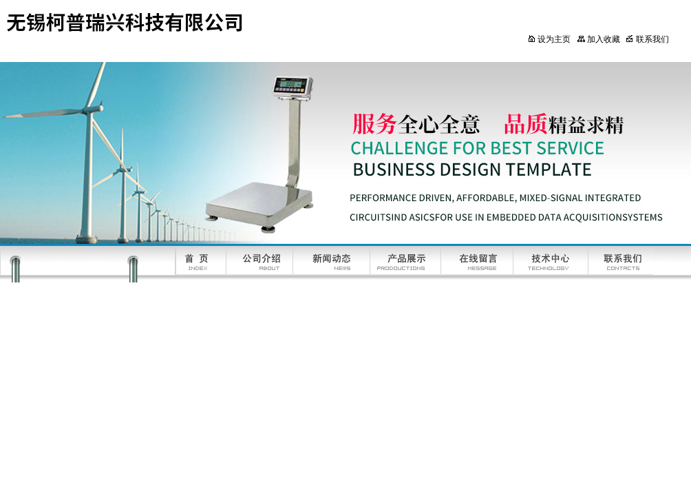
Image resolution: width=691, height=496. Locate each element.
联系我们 (647, 39)
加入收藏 (598, 39)
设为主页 (549, 39)
